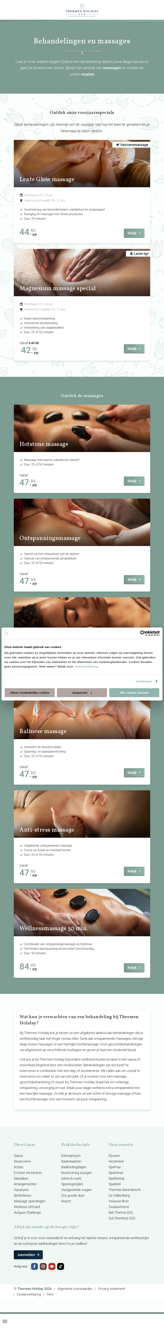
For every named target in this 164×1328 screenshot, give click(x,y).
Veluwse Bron (119, 1201)
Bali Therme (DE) (121, 1212)
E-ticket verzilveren (28, 1173)
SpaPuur (115, 1167)
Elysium (114, 1156)
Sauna (18, 1156)
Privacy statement (111, 1289)
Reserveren (22, 1161)
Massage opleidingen (29, 1201)
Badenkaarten (71, 1161)
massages (112, 68)
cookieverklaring (86, 666)
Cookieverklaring (29, 1294)
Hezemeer (116, 1161)
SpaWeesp (117, 1178)
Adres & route (71, 1178)
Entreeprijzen (71, 1156)
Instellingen (144, 681)
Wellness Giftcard (27, 1207)
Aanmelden (29, 1254)
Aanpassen (82, 692)
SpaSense (116, 1173)
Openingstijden (72, 1184)
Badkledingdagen (73, 1167)
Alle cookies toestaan (134, 692)
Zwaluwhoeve (119, 1207)
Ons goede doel (72, 1195)
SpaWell (115, 1184)
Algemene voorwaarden (74, 1289)
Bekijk (135, 233)
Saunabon (21, 1178)
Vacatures (21, 1190)
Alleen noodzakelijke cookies (29, 692)
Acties (18, 1167)
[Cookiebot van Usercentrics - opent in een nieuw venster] (143, 633)
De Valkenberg (119, 1195)
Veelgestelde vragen (76, 1190)
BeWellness (22, 1195)
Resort (66, 1201)
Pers (50, 1294)
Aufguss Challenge (27, 1212)
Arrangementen (25, 1184)
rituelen (87, 74)
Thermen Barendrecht (125, 1190)
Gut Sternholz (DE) (122, 1218)
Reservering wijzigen (76, 1173)
